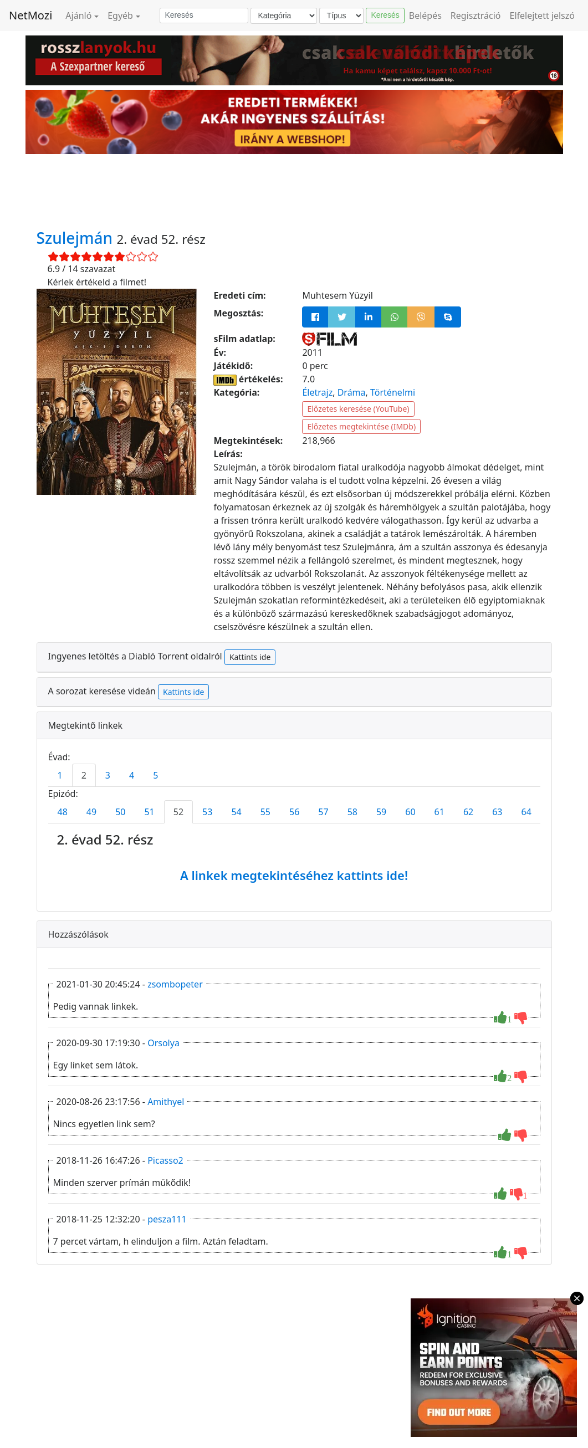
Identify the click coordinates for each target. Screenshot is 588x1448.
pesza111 (166, 1219)
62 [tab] (468, 812)
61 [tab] (439, 812)
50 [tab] (120, 812)
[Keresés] (204, 15)
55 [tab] (265, 812)
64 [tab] (526, 812)
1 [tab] (60, 775)
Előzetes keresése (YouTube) (358, 408)
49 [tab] (91, 812)
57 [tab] (323, 812)
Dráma (352, 392)
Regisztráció (476, 15)
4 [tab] (131, 775)
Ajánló (78, 15)
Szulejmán (77, 237)
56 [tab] (294, 812)
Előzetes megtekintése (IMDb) (361, 426)
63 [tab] (497, 812)
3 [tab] (107, 775)
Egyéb (120, 15)
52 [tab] (178, 812)
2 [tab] (83, 775)
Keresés (385, 15)
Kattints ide (249, 657)
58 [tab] (352, 812)
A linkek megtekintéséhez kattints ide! (294, 875)
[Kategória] (283, 16)
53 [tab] (207, 812)
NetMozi (30, 15)
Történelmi (392, 392)
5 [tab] (155, 775)
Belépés (425, 15)
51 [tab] (149, 812)
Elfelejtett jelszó (542, 15)
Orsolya (163, 1043)
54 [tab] (236, 812)
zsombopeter (175, 984)
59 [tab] (381, 812)
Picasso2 (165, 1160)
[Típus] (341, 16)
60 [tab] (410, 812)
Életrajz (317, 392)
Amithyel (165, 1102)
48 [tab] (63, 812)
